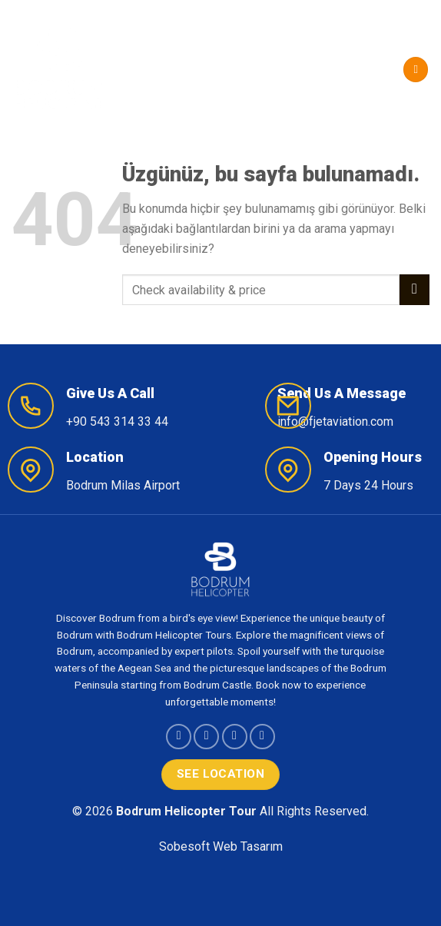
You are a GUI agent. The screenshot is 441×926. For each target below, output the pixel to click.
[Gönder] (414, 289)
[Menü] (415, 69)
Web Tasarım (248, 846)
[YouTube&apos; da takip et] (262, 736)
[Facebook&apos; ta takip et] (178, 736)
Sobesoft (184, 846)
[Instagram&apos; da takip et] (206, 736)
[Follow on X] (234, 736)
